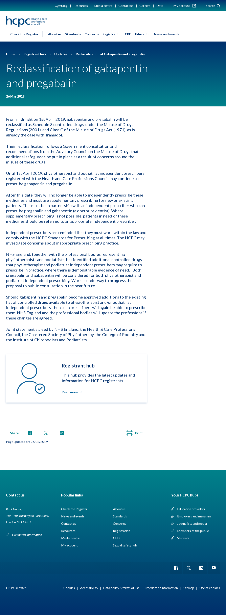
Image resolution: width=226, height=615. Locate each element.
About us (55, 34)
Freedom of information (161, 588)
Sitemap (188, 588)
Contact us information (27, 535)
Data (159, 5)
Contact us (125, 5)
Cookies (69, 588)
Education (142, 34)
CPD (128, 34)
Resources (80, 5)
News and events (167, 34)
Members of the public (193, 531)
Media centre (103, 5)
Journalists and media (192, 523)
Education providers (191, 509)
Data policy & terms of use (121, 588)
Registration (112, 34)
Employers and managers (194, 516)
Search (213, 5)
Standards (73, 34)
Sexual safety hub (125, 545)
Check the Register (24, 34)
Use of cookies (209, 588)
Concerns (92, 34)
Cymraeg (61, 5)
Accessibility (89, 588)
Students (183, 538)
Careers (144, 5)
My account (184, 5)
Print (134, 433)
